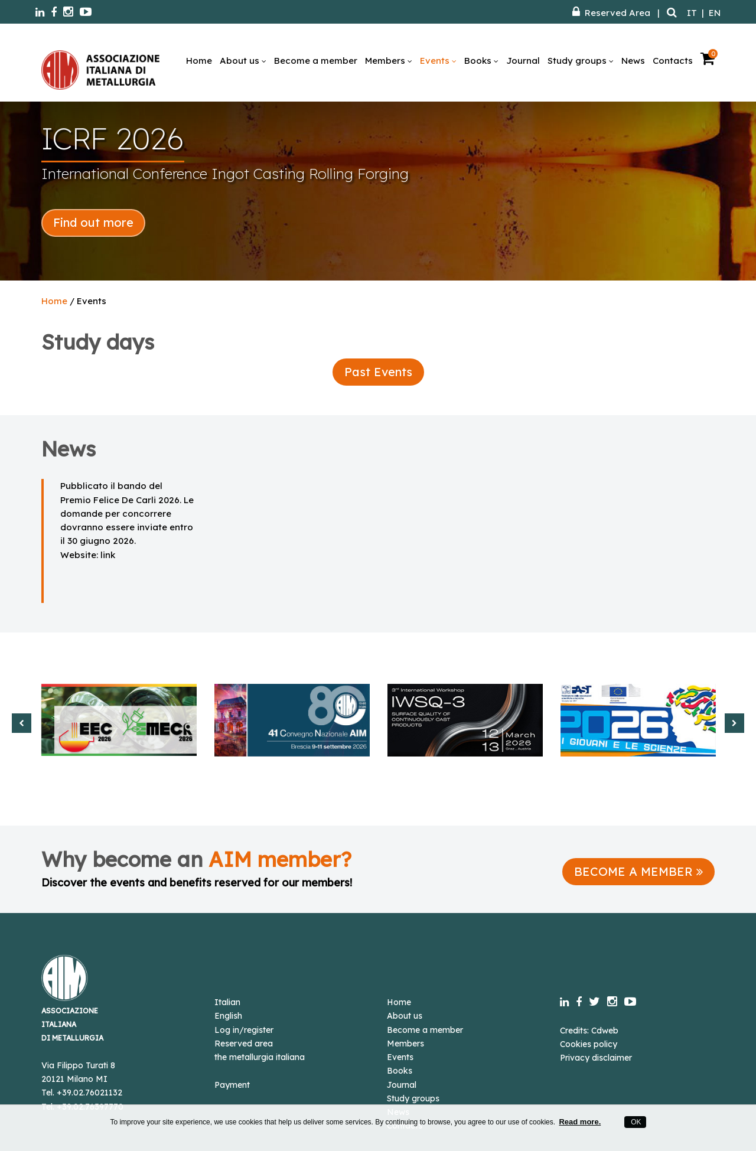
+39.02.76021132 (89, 1092)
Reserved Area (611, 12)
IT (692, 12)
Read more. (580, 1121)
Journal (523, 60)
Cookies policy (588, 1044)
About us (243, 60)
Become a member (315, 60)
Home (199, 60)
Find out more (93, 222)
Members (388, 60)
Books (481, 60)
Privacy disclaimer (596, 1057)
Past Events (378, 371)
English (228, 1015)
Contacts (673, 60)
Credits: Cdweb (589, 1030)
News (633, 60)
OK (635, 1122)
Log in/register (243, 1030)
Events (438, 60)
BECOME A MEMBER (638, 871)
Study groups (581, 60)
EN (715, 12)
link (107, 554)
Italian (227, 1002)
